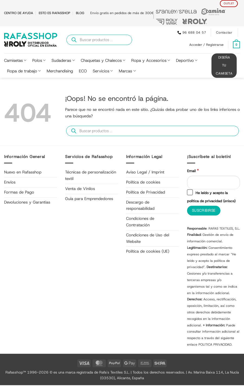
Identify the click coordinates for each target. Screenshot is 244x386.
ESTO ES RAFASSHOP (54, 13)
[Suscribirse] (204, 211)
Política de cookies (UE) (147, 251)
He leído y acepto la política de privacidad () (211, 197)
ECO (83, 71)
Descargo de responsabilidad (140, 205)
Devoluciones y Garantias (27, 202)
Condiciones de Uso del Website (147, 238)
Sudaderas (63, 60)
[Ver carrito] (236, 45)
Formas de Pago (19, 192)
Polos (39, 60)
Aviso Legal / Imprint (145, 172)
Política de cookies (143, 182)
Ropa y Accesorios (150, 60)
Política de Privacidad (145, 192)
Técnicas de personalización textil (90, 175)
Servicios (103, 71)
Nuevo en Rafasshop (22, 172)
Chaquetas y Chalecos (103, 60)
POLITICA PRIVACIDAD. (215, 345)
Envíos (9, 182)
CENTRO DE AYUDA (18, 13)
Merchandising (60, 71)
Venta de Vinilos (80, 188)
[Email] (213, 182)
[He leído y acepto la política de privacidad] (190, 193)
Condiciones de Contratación (140, 222)
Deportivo (186, 60)
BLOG (80, 13)
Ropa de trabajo (24, 71)
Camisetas (15, 60)
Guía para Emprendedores (89, 198)
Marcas (127, 71)
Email (193, 171)
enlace (229, 201)
